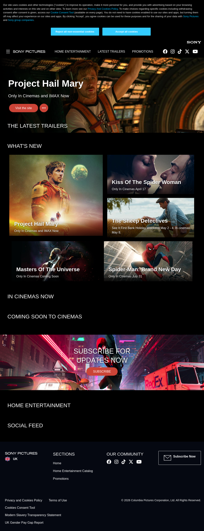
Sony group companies (21, 20)
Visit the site (23, 108)
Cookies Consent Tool (20, 507)
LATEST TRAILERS (111, 51)
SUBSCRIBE (102, 371)
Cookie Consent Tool (62, 12)
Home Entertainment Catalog (73, 471)
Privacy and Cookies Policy (23, 500)
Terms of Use (58, 500)
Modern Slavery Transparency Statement (33, 515)
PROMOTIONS (142, 51)
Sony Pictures (191, 16)
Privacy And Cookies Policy (103, 8)
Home (57, 463)
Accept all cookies (126, 31)
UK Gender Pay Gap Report (24, 522)
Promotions (61, 478)
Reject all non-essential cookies (74, 31)
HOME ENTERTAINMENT (73, 51)
